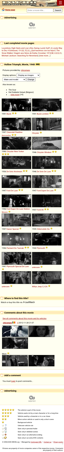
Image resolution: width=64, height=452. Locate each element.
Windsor (48, 152)
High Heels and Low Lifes (22, 48)
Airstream (18, 171)
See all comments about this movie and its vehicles (24, 318)
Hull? (48, 48)
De (45, 171)
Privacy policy (58, 442)
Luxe (49, 171)
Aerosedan (6, 135)
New (16, 151)
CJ (43, 286)
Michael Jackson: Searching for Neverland (20, 55)
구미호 (21, 50)
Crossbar (42, 53)
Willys (34, 286)
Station (27, 209)
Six (48, 229)
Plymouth (41, 248)
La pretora (6, 48)
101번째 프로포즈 (54, 53)
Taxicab (20, 248)
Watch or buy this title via (18, 302)
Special (15, 229)
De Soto (9, 171)
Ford (8, 190)
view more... (44, 55)
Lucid (42, 48)
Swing (36, 48)
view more (15, 94)
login (13, 381)
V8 (42, 210)
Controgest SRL (36, 442)
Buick (8, 114)
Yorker (21, 151)
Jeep (40, 286)
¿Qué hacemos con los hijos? (43, 50)
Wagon (5, 212)
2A (46, 286)
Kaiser (9, 229)
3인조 (27, 50)
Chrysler (35, 133)
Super (43, 190)
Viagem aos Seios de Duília (25, 53)
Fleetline (19, 132)
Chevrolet (10, 132)
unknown (36, 267)
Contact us (47, 442)
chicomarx (25, 70)
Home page (10, 10)
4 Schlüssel (12, 50)
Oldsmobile (42, 229)
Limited (45, 114)
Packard (9, 248)
